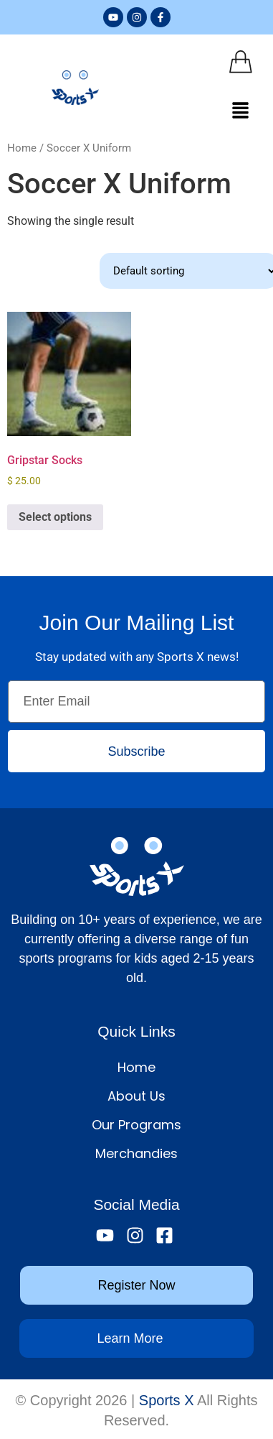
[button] (240, 111)
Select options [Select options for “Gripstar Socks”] (55, 517)
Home (22, 148)
